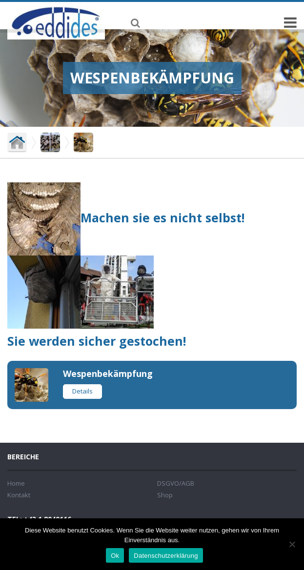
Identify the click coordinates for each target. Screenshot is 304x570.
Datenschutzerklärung (166, 555)
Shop (165, 495)
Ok (115, 555)
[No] (292, 544)
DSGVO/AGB (175, 483)
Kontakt (18, 495)
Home (16, 483)
